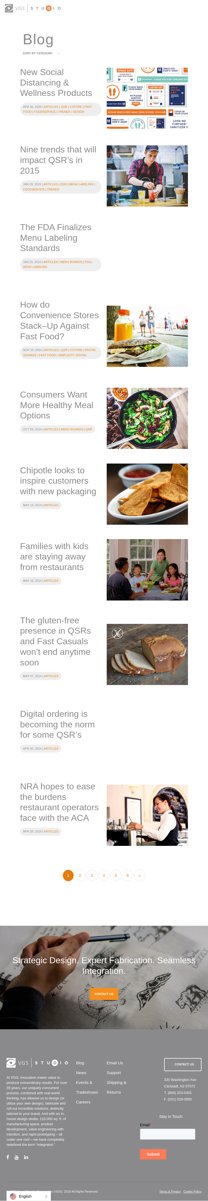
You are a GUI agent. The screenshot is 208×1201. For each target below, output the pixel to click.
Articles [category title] (51, 106)
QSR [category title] (64, 106)
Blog (80, 1063)
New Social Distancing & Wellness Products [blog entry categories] (56, 82)
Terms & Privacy (170, 1191)
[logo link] (33, 8)
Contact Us (184, 1064)
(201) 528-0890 (180, 1099)
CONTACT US (104, 994)
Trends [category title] (64, 112)
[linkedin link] (29, 1157)
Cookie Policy (192, 1191)
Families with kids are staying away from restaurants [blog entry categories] (54, 556)
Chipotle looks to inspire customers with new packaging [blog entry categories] (58, 480)
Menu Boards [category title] (71, 262)
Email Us (115, 1063)
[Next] (139, 876)
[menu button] (198, 9)
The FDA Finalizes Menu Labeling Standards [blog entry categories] (56, 237)
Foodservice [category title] (45, 112)
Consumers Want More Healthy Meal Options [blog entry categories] (56, 405)
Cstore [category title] (76, 106)
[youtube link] (19, 1157)
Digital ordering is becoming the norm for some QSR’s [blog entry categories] (57, 724)
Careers (83, 1102)
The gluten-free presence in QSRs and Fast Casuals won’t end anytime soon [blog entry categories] (55, 641)
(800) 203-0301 (180, 1093)
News (81, 1073)
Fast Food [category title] (47, 355)
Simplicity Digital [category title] (72, 355)
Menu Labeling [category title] (81, 184)
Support (114, 1073)
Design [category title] (78, 112)
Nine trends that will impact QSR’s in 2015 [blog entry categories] (58, 160)
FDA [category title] (88, 262)
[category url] (147, 98)
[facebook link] (10, 1157)
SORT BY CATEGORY (41, 53)
